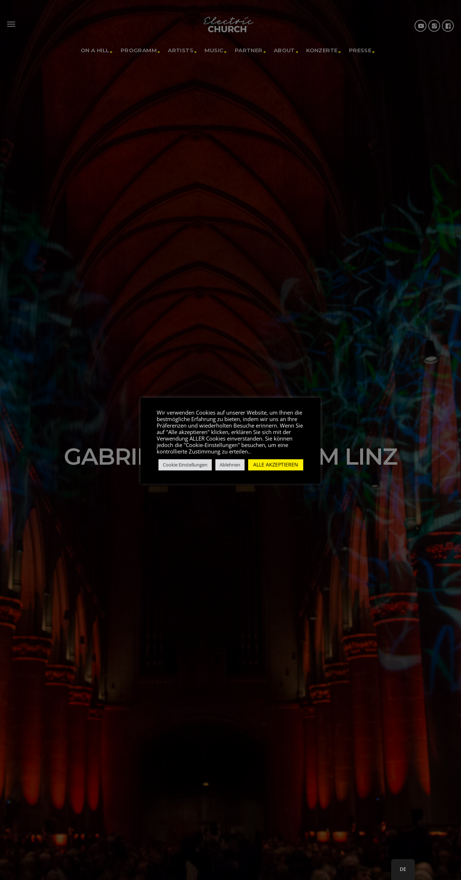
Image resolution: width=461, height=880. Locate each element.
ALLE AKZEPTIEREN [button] (275, 464)
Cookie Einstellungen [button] (185, 464)
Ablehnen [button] (230, 464)
